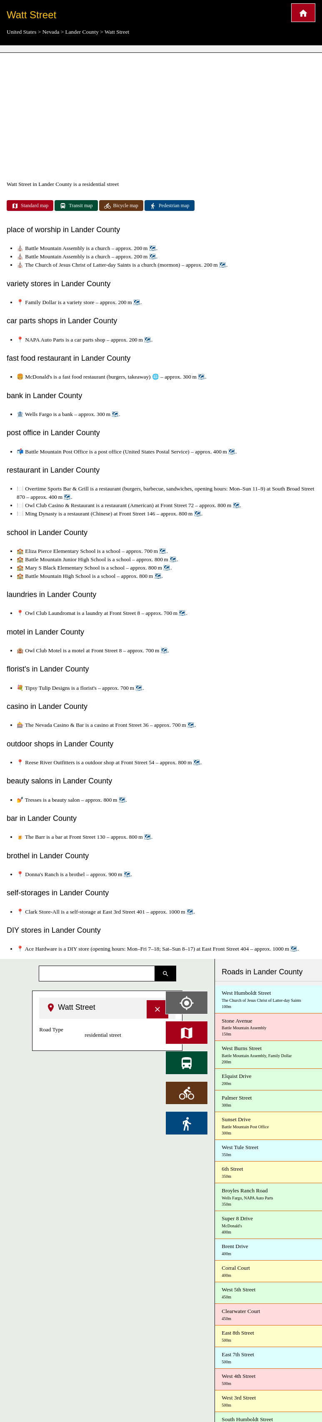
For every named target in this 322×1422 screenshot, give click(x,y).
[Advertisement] (161, 116)
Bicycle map (121, 206)
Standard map (30, 206)
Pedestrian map (170, 206)
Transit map (76, 206)
